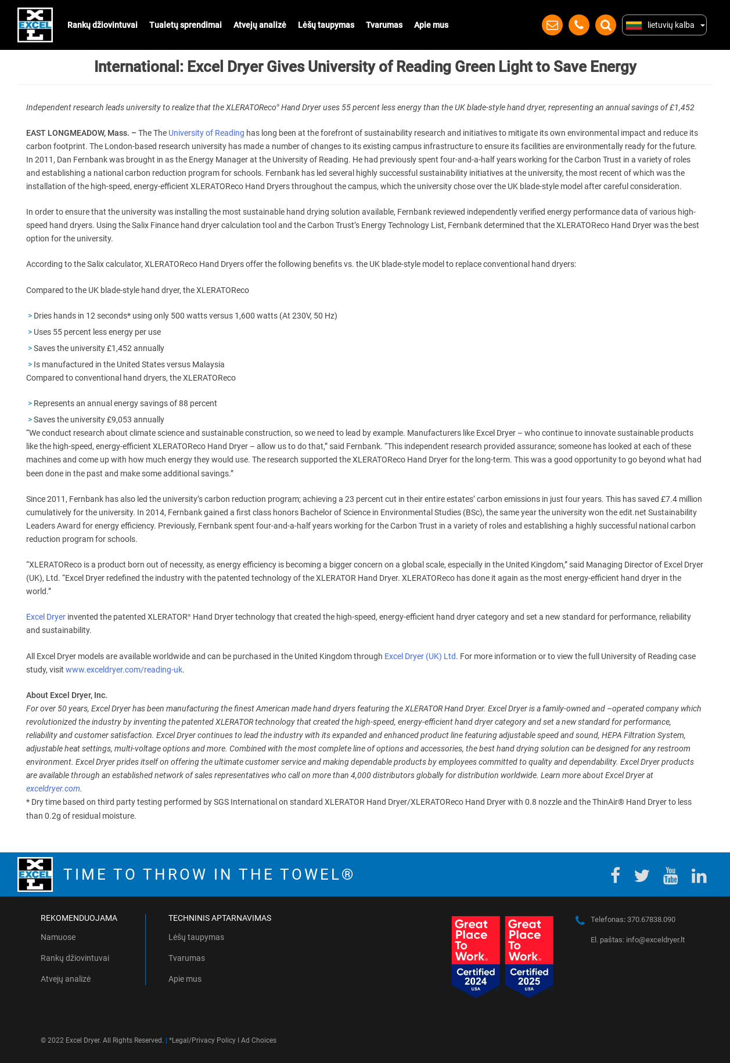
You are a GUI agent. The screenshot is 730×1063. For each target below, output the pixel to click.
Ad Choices (258, 1040)
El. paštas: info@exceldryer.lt (638, 939)
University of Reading (206, 133)
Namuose (58, 937)
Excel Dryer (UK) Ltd (420, 656)
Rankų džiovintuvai (102, 25)
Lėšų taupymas (326, 25)
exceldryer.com (53, 788)
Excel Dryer (46, 616)
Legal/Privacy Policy (204, 1040)
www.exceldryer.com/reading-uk (124, 669)
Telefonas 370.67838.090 (633, 919)
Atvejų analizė (259, 25)
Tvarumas (384, 25)
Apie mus (431, 25)
